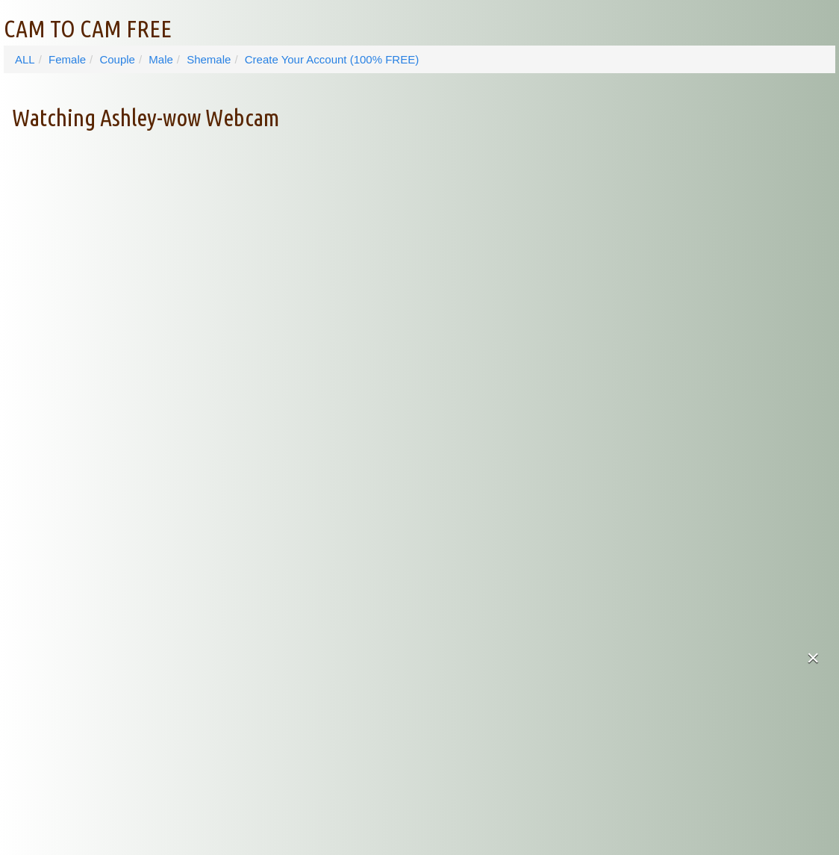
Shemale (209, 59)
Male (161, 59)
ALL (25, 59)
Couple (117, 59)
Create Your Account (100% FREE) (332, 59)
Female (67, 59)
